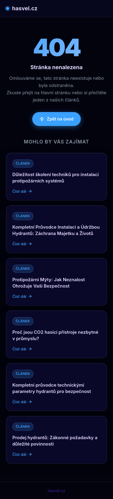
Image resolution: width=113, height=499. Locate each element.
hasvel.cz (21, 8)
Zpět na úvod (56, 118)
